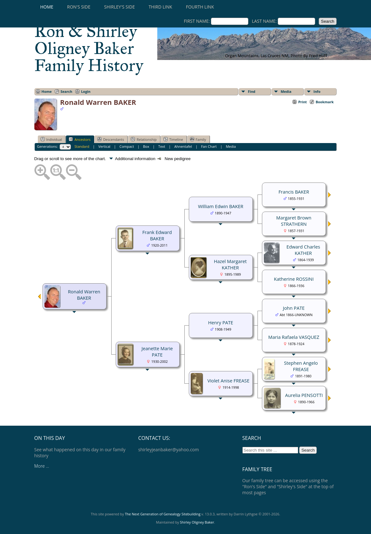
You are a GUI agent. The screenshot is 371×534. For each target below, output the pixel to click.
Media (286, 91)
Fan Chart (209, 146)
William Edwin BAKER (220, 206)
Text (161, 146)
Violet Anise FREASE (228, 380)
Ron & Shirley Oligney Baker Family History (88, 48)
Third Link (160, 7)
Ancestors (79, 139)
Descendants (110, 139)
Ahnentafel (183, 146)
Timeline (173, 139)
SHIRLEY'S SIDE (119, 7)
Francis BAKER (293, 192)
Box (146, 146)
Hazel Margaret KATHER (230, 264)
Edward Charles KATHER (303, 249)
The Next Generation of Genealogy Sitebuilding (162, 514)
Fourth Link (200, 7)
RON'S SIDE (78, 7)
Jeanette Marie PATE (157, 351)
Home (47, 7)
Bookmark (324, 101)
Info (317, 91)
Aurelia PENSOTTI (304, 395)
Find (252, 91)
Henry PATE (220, 322)
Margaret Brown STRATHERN (293, 220)
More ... (41, 466)
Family (198, 139)
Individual (51, 139)
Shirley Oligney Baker (197, 522)
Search (66, 91)
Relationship (143, 139)
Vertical (104, 146)
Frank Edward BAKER (157, 235)
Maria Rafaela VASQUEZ (293, 337)
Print (302, 101)
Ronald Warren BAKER (84, 294)
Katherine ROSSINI (294, 279)
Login (85, 91)
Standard (81, 146)
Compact (126, 146)
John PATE (294, 308)
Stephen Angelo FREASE (301, 366)
